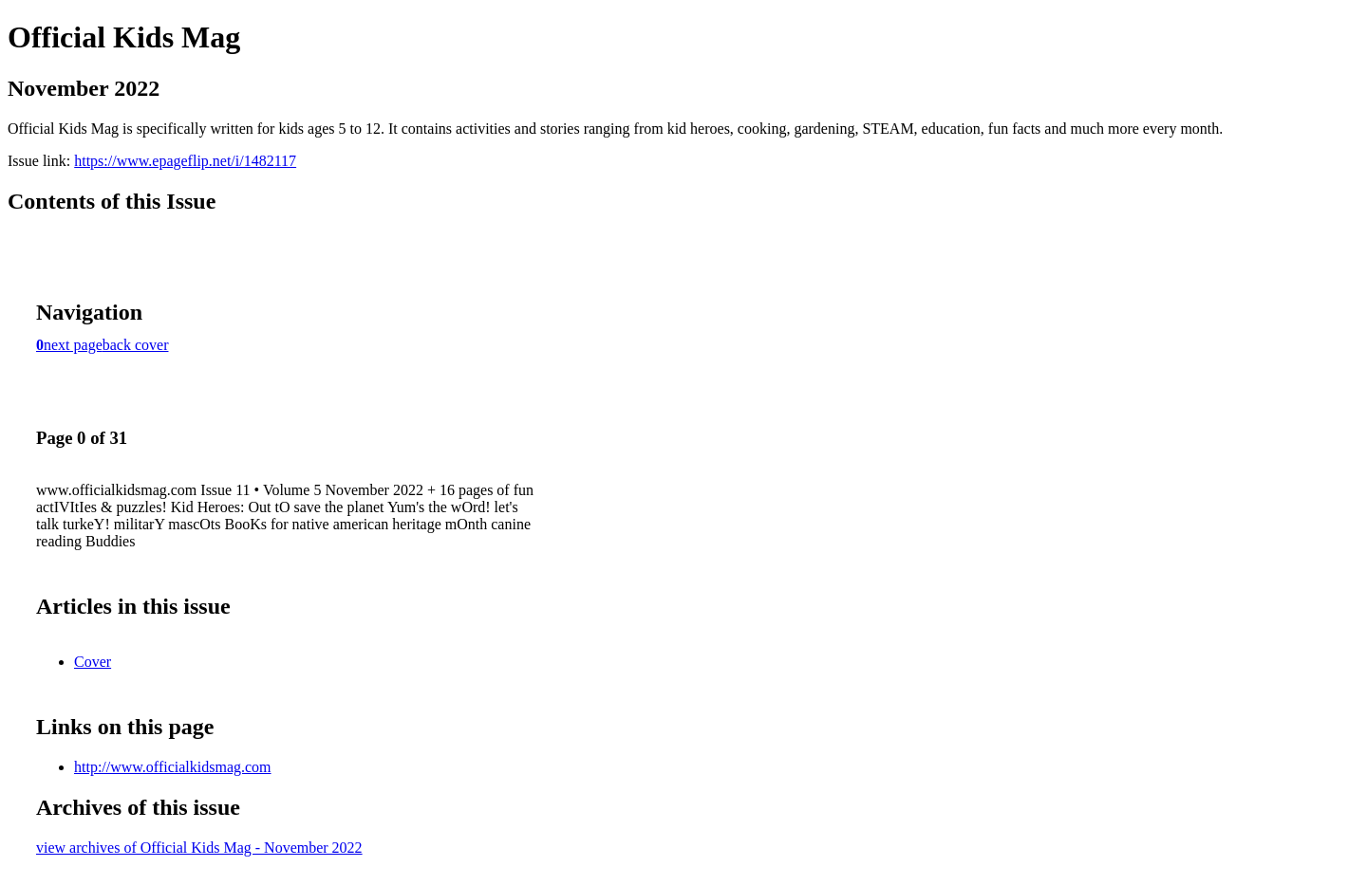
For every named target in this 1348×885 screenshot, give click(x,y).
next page (73, 345)
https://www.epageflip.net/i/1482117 (185, 161)
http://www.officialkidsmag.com (172, 767)
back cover (136, 345)
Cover (92, 662)
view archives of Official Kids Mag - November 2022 (199, 847)
